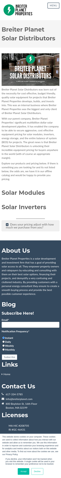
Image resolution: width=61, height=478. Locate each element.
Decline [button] (37, 471)
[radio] (30, 338)
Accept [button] (23, 471)
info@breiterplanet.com (19, 398)
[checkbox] (30, 344)
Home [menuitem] (6, 374)
